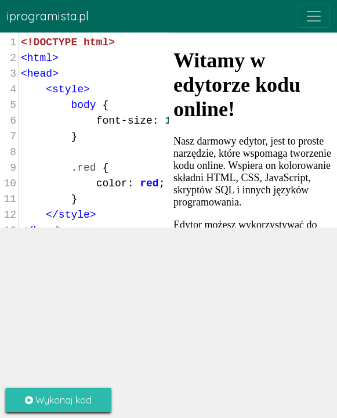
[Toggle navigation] (314, 16)
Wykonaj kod (58, 400)
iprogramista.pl (48, 16)
